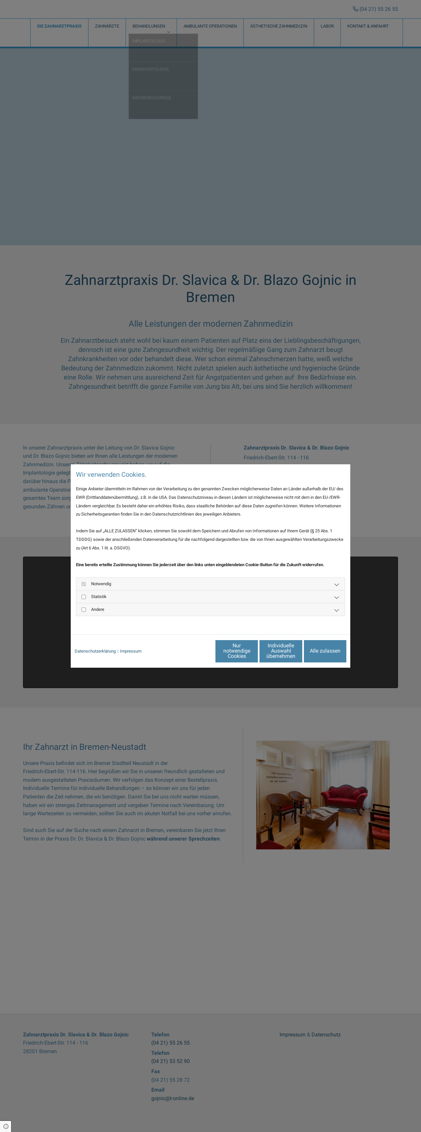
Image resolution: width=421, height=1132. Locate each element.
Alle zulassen (316, 651)
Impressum (130, 651)
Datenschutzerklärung (95, 651)
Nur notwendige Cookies (191, 651)
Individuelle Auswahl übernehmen (253, 650)
